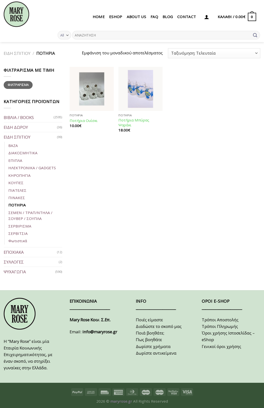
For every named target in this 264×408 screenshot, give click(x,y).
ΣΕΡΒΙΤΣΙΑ (18, 233)
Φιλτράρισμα (18, 85)
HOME (99, 16)
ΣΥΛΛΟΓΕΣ (14, 262)
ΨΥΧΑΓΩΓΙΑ (15, 272)
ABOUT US (136, 16)
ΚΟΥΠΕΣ (16, 182)
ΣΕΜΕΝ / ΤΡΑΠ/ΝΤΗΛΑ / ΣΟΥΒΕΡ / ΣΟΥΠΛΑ (30, 215)
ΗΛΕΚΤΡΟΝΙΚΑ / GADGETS (32, 167)
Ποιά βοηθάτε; (150, 333)
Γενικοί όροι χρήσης (221, 346)
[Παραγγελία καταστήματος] (214, 53)
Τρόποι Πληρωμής (220, 326)
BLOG (168, 16)
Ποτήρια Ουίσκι (84, 120)
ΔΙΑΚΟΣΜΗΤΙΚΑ (23, 152)
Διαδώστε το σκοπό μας (159, 326)
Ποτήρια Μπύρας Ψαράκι (133, 122)
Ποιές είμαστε (149, 320)
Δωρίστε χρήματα (153, 346)
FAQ (154, 16)
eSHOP (115, 16)
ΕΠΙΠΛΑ (15, 160)
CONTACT (186, 16)
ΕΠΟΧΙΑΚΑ (14, 252)
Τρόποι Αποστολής (220, 320)
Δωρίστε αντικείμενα (156, 353)
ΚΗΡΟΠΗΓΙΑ (19, 175)
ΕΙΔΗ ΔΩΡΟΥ (16, 127)
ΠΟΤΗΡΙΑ (17, 205)
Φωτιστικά (17, 240)
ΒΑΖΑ (13, 145)
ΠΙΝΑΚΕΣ (16, 197)
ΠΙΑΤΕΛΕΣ (17, 190)
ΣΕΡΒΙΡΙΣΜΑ (19, 226)
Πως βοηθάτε (149, 339)
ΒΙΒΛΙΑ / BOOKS (19, 117)
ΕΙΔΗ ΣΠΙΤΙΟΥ (17, 53)
